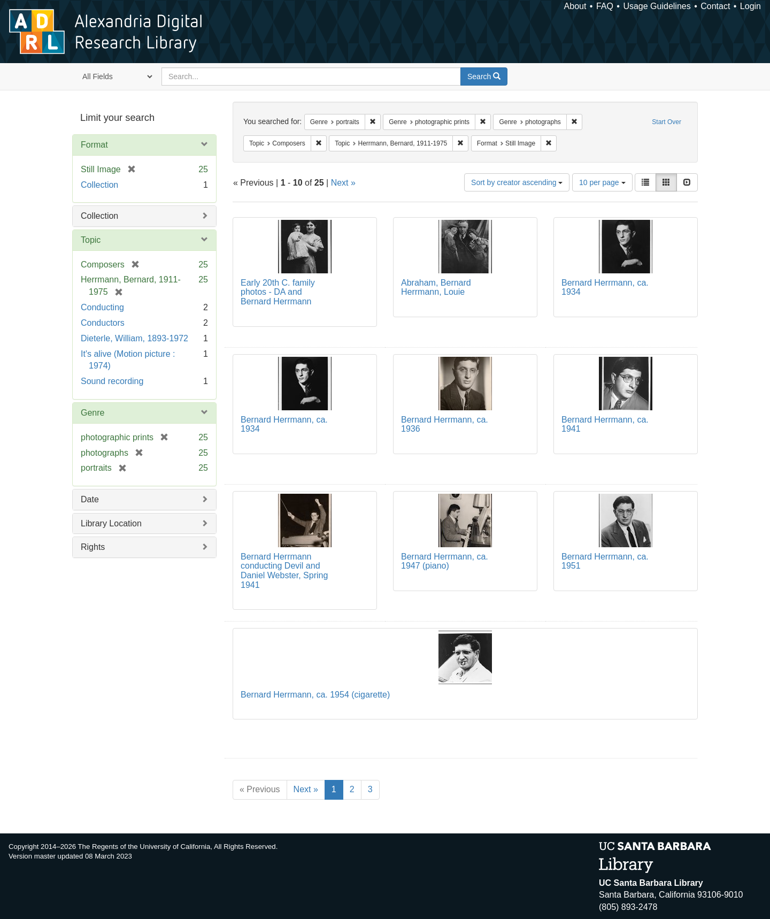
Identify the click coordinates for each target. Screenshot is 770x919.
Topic (91, 239)
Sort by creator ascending (517, 182)
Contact (715, 6)
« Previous (260, 789)
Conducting (102, 307)
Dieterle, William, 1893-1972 (134, 338)
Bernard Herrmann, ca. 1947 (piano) (444, 561)
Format (94, 144)
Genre (92, 412)
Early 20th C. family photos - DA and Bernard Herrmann (278, 292)
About (575, 6)
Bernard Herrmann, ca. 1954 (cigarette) (315, 694)
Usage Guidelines (656, 6)
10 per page (602, 182)
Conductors (103, 322)
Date (90, 499)
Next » (343, 182)
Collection (99, 184)
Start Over (666, 122)
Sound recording (112, 381)
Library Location (111, 523)
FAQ (604, 6)
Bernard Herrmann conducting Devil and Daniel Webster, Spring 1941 (284, 570)
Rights (93, 547)
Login (750, 6)
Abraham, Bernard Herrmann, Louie (436, 287)
